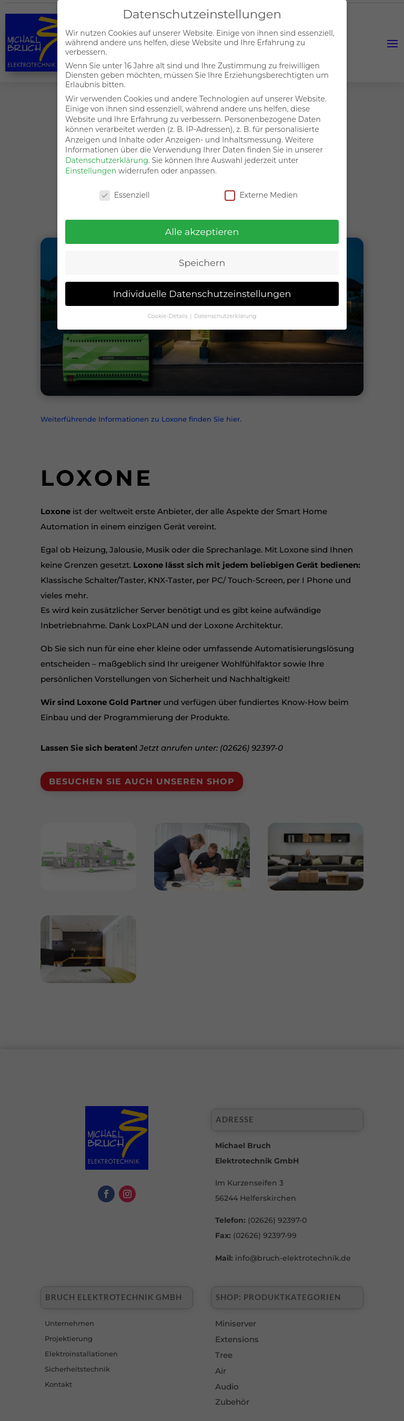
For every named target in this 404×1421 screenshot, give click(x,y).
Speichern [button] (202, 257)
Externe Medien (261, 189)
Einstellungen (90, 165)
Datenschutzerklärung (106, 155)
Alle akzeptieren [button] (202, 226)
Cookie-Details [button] (168, 311)
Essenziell (124, 189)
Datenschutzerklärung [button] (225, 311)
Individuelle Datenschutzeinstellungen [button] (202, 288)
